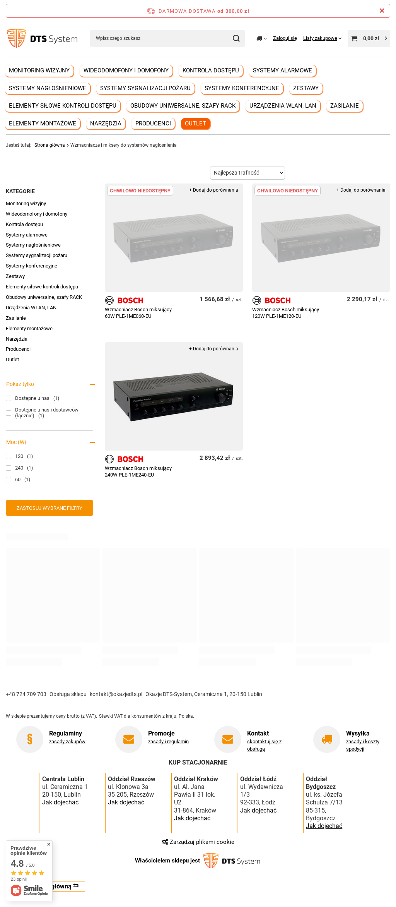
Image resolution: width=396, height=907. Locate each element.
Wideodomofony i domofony (126, 70)
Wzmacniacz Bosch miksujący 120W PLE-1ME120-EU (285, 313)
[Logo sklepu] (42, 38)
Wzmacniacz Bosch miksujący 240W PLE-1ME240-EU (138, 471)
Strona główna (49, 145)
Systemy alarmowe (282, 70)
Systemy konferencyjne (242, 88)
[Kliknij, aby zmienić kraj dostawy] (261, 38)
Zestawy (306, 88)
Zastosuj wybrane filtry (49, 508)
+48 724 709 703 (26, 694)
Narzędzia (105, 123)
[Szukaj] (236, 38)
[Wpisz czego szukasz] (167, 38)
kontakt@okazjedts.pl (116, 694)
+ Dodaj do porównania (213, 190)
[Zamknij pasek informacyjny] (382, 10)
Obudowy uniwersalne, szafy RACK (183, 105)
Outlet (195, 123)
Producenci (153, 123)
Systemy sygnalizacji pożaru (145, 88)
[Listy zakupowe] (322, 38)
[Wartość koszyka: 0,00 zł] (369, 38)
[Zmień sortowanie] (247, 173)
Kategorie (20, 191)
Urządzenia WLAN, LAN (282, 105)
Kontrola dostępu (211, 70)
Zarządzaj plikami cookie (198, 841)
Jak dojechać (60, 802)
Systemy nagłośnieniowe (47, 88)
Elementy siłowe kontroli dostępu (62, 105)
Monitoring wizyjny (39, 70)
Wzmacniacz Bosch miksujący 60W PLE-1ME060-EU (138, 313)
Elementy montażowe (42, 123)
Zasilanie (344, 105)
